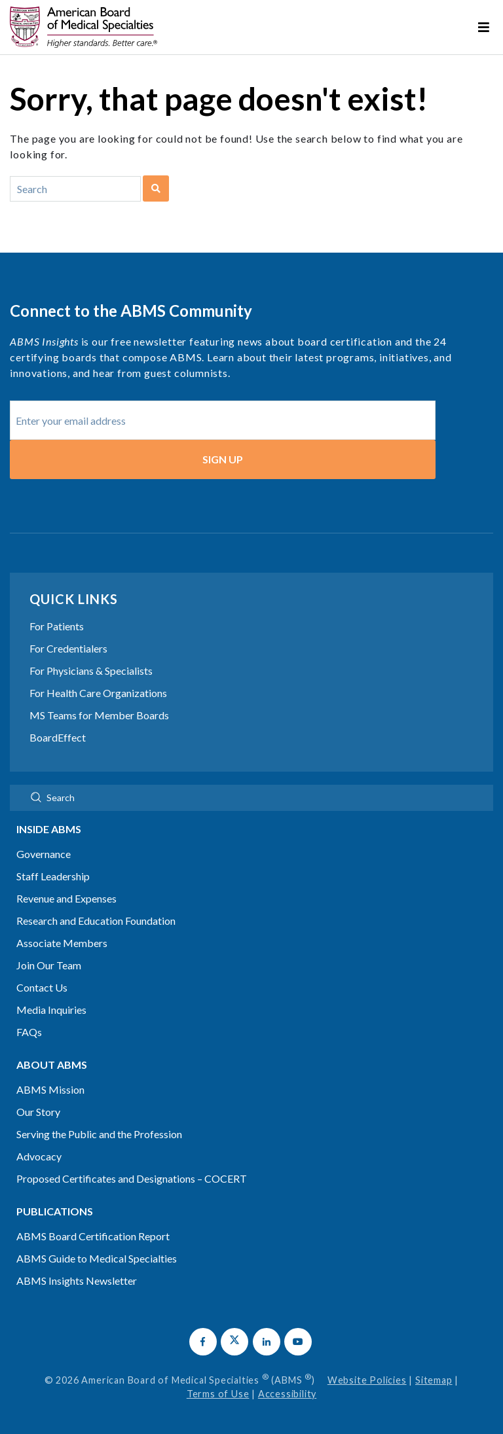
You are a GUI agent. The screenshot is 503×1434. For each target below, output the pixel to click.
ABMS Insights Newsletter (76, 1280)
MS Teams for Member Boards (99, 715)
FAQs (29, 1032)
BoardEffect (57, 737)
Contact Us (41, 987)
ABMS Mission (50, 1089)
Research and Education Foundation (96, 920)
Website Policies (367, 1380)
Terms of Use (218, 1393)
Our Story (38, 1111)
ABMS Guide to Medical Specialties (96, 1258)
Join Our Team (48, 965)
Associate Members (61, 943)
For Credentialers (68, 648)
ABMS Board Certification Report (93, 1236)
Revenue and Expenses (66, 898)
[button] (203, 1341)
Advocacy (39, 1156)
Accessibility (287, 1393)
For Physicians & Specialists (91, 670)
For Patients (56, 626)
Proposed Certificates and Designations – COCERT (131, 1178)
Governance (43, 854)
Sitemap (434, 1380)
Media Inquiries (51, 1009)
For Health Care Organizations (98, 693)
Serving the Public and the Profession (99, 1134)
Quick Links (73, 598)
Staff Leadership (53, 876)
